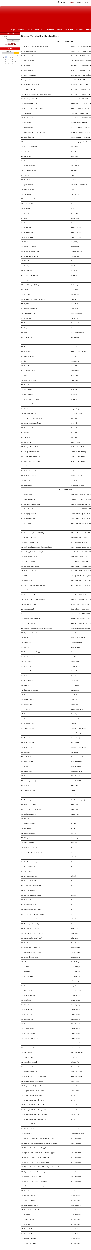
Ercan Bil (21, 30)
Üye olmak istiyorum (10, 44)
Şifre (6, 38)
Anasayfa (12, 30)
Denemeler (38, 30)
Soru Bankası (69, 30)
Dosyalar (29, 30)
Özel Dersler (79, 30)
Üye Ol (72, 2)
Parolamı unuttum (10, 43)
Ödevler (59, 30)
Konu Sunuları (49, 30)
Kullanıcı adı (4, 36)
